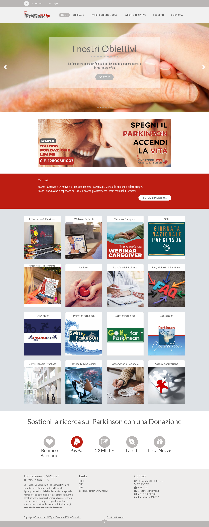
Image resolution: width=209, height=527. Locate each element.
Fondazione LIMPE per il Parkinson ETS (52, 517)
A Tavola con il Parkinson (42, 219)
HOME (81, 481)
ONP (81, 484)
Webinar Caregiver (125, 219)
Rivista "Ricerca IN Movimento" (42, 284)
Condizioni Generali (115, 517)
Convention (166, 315)
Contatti (37, 3)
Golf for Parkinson (125, 315)
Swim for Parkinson (84, 315)
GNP (166, 219)
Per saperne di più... (155, 197)
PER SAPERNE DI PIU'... (39, 48)
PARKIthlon (42, 315)
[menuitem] (64, 15)
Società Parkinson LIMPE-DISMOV (93, 490)
